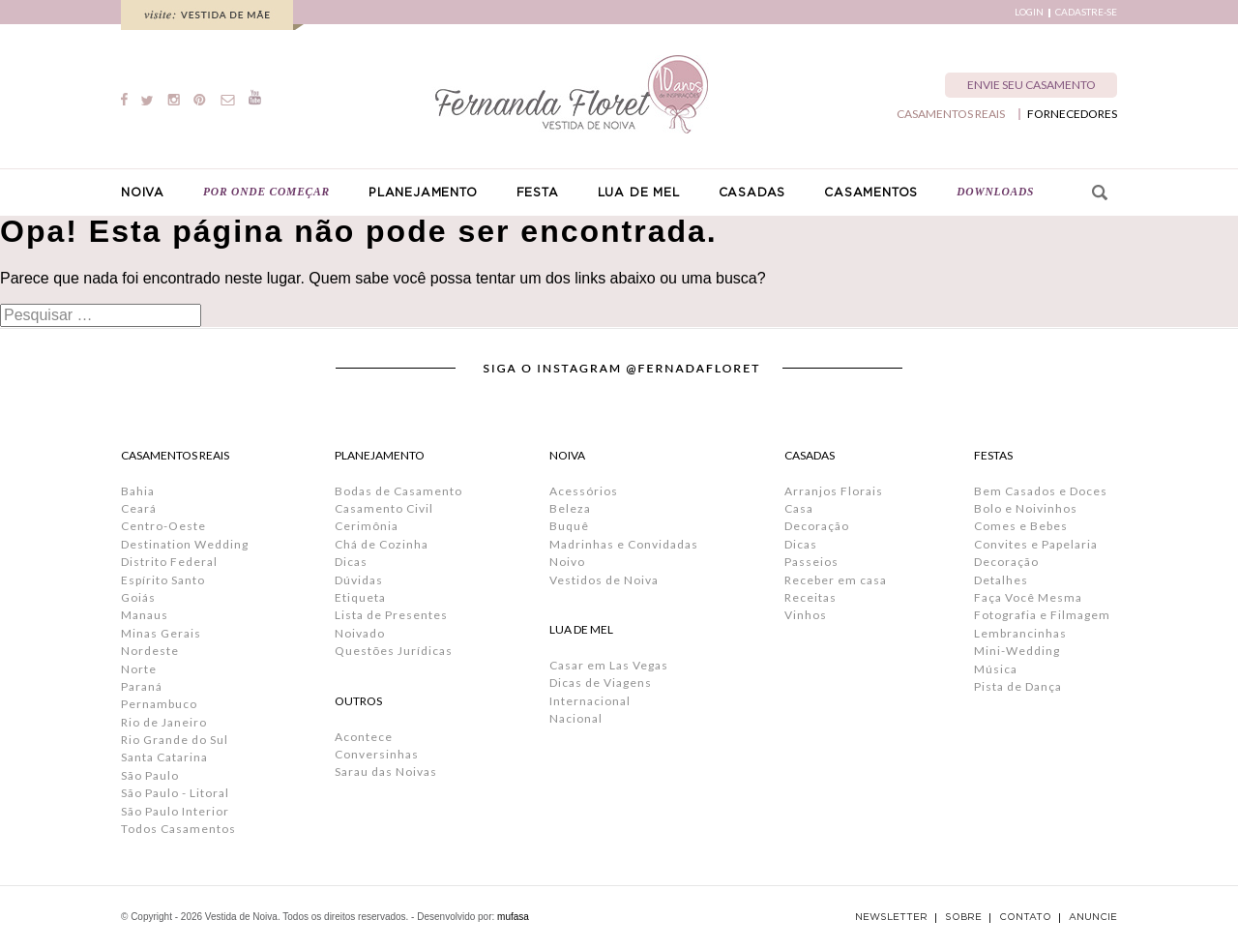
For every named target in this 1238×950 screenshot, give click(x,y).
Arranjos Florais (833, 491)
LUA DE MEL (639, 192)
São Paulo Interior (175, 811)
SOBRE (963, 917)
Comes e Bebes (1021, 526)
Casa (798, 508)
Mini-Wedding (1017, 650)
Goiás (138, 597)
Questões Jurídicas (394, 650)
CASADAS (752, 192)
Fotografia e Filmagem (1042, 615)
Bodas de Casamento (398, 491)
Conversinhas (377, 754)
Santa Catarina (164, 757)
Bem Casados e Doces (1040, 491)
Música (995, 669)
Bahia (138, 491)
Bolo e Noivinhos (1025, 508)
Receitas (810, 597)
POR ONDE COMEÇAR (266, 191)
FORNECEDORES (1072, 114)
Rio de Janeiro (164, 722)
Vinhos (805, 615)
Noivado (360, 633)
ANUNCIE (1093, 917)
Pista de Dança (1018, 686)
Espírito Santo (163, 580)
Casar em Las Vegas (608, 665)
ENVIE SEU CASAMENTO (1031, 84)
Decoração (816, 526)
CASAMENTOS (871, 192)
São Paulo (150, 775)
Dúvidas (359, 580)
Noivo (567, 561)
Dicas (351, 561)
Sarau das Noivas (386, 771)
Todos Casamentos (178, 828)
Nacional (576, 718)
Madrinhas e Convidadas (623, 544)
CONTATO (1025, 917)
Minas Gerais (161, 633)
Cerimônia (366, 526)
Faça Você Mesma (1028, 597)
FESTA (537, 192)
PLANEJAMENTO (423, 192)
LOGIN (1029, 12)
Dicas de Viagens (600, 682)
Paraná (141, 686)
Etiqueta (360, 597)
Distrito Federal (169, 561)
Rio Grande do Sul (174, 739)
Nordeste (150, 650)
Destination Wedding (185, 544)
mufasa (513, 916)
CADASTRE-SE (1086, 12)
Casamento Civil (384, 508)
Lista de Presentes (391, 615)
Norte (139, 669)
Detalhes (1001, 580)
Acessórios (583, 491)
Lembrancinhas (1020, 633)
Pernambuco (159, 704)
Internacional (590, 701)
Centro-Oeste (163, 526)
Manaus (144, 615)
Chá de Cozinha (381, 544)
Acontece (364, 736)
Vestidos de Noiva (604, 580)
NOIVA (142, 192)
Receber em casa (835, 580)
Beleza (570, 508)
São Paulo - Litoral (175, 793)
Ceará (139, 508)
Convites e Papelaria (1036, 544)
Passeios (811, 561)
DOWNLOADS (995, 191)
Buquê (569, 526)
